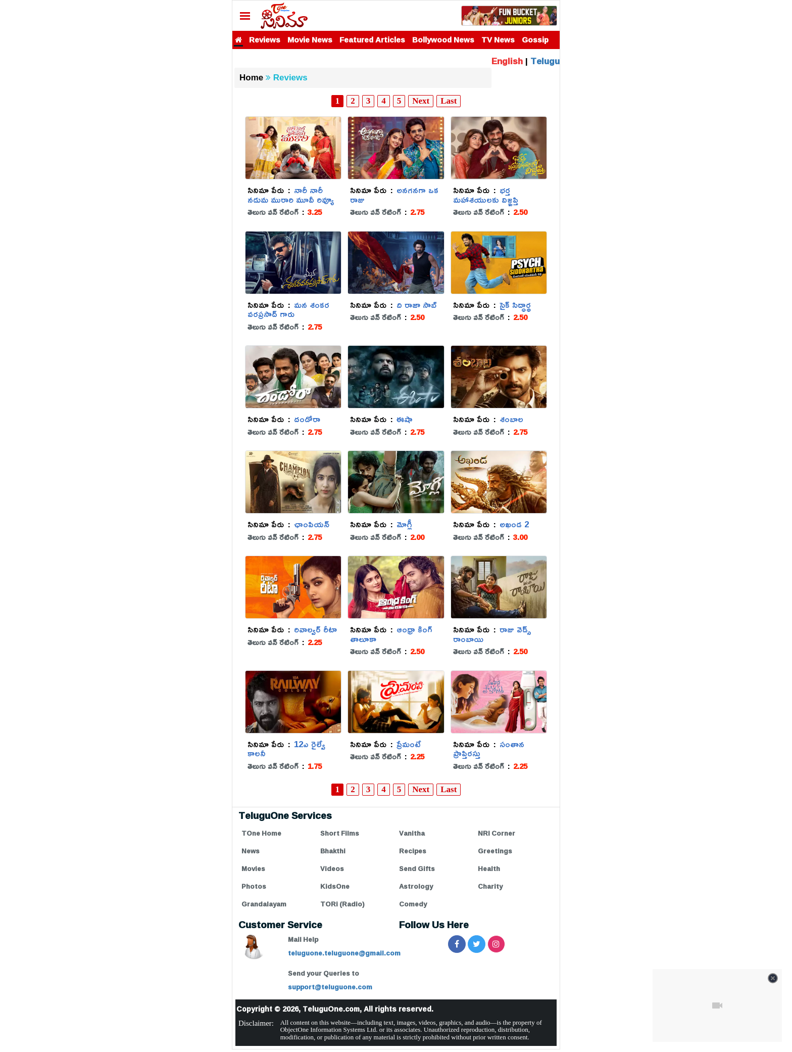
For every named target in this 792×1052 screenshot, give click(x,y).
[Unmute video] (717, 1005)
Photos (253, 886)
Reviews (264, 39)
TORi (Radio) (342, 904)
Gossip (535, 39)
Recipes (412, 851)
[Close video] (773, 978)
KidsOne (335, 886)
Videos (332, 868)
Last (448, 101)
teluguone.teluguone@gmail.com (344, 953)
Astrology (416, 886)
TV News (498, 39)
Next (420, 101)
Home (251, 77)
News (250, 851)
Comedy (413, 904)
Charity (490, 886)
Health (489, 868)
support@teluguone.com (330, 987)
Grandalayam (263, 904)
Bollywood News (443, 39)
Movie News (309, 39)
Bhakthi (332, 851)
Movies (253, 868)
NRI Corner (496, 833)
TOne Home (261, 833)
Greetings (495, 851)
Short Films (339, 833)
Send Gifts (417, 868)
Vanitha (412, 833)
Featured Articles (372, 39)
